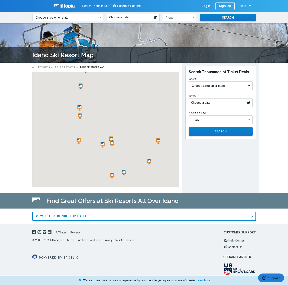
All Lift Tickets (41, 67)
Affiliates (61, 232)
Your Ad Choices (124, 239)
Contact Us (233, 247)
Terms (70, 239)
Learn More (203, 280)
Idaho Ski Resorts (65, 67)
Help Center (234, 240)
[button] (113, 175)
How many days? (198, 112)
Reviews (75, 232)
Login (206, 6)
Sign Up (225, 6)
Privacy (108, 239)
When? (192, 95)
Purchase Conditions (89, 239)
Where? (193, 78)
